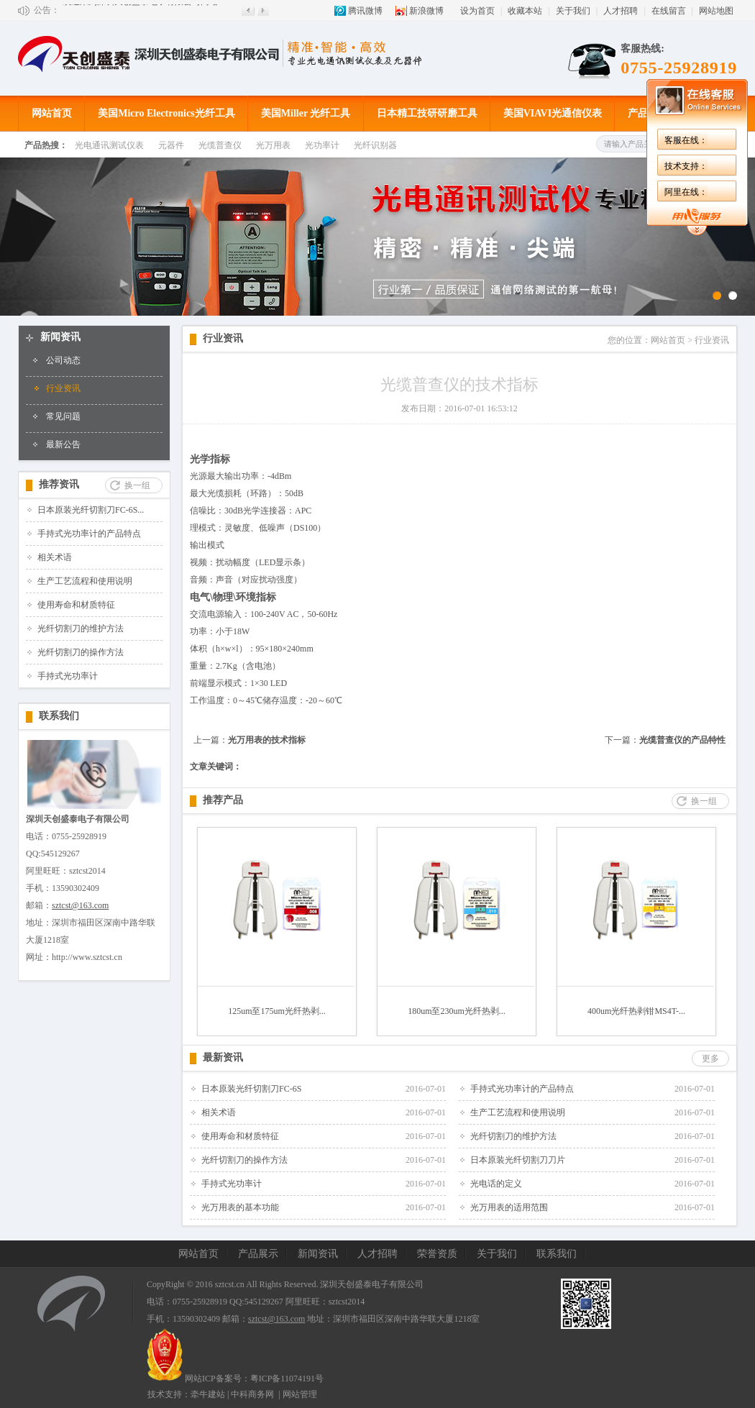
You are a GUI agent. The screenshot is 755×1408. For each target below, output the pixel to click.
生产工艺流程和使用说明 (84, 581)
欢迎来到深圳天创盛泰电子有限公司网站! (142, 10)
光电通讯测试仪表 (109, 145)
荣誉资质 (437, 1253)
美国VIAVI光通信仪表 (552, 113)
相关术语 (54, 557)
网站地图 (716, 11)
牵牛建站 (208, 1394)
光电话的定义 (496, 1184)
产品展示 (648, 113)
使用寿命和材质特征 (76, 605)
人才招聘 (620, 11)
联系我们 (59, 715)
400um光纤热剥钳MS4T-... (636, 1011)
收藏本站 (525, 11)
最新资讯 (223, 1057)
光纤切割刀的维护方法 (80, 628)
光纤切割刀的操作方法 (80, 652)
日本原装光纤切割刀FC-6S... (90, 510)
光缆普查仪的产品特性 (682, 740)
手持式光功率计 (67, 676)
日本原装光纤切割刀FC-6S (251, 1089)
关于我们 (573, 11)
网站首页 (52, 113)
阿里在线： (454, 192)
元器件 (171, 145)
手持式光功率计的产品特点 (89, 534)
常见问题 (63, 416)
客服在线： (454, 140)
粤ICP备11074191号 (287, 1378)
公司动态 (63, 360)
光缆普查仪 (220, 145)
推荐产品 (223, 800)
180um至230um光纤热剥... (456, 1011)
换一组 (137, 485)
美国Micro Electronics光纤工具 (166, 113)
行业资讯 (63, 388)
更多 (710, 1058)
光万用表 (273, 145)
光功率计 (322, 145)
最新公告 (63, 444)
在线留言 (668, 11)
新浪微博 (426, 11)
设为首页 (477, 11)
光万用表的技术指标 (267, 740)
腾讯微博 (365, 11)
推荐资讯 (59, 484)
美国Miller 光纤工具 (306, 113)
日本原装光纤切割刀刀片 (517, 1160)
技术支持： (454, 166)
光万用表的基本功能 (240, 1207)
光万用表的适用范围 (509, 1207)
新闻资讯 (60, 337)
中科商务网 (252, 1394)
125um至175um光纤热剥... (277, 1011)
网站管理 (300, 1394)
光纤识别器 (375, 145)
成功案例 (715, 113)
